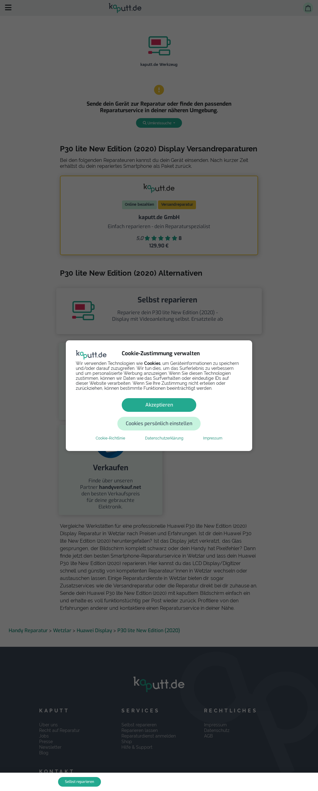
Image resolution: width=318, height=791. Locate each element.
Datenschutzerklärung (164, 429)
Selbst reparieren (79, 781)
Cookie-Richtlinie (110, 429)
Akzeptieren (115, 414)
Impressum (212, 429)
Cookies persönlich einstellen (196, 414)
